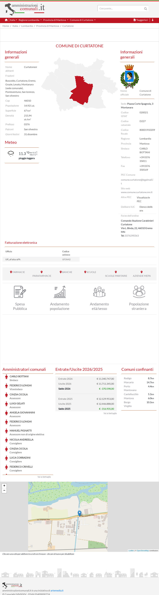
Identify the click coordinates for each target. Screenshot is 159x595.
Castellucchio (131, 394)
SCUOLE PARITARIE (116, 275)
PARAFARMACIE (41, 275)
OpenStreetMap (143, 527)
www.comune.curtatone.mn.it (136, 192)
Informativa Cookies (63, 574)
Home (5, 25)
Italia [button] (12, 19)
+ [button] (4, 462)
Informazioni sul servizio (15, 574)
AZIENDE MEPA (142, 275)
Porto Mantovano (130, 388)
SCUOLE (91, 271)
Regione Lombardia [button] (29, 19)
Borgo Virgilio (128, 404)
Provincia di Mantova (47, 25)
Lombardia (27, 25)
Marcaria (129, 382)
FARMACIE (18, 271)
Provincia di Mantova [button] (54, 19)
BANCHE (67, 271)
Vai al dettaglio (44, 453)
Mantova (129, 398)
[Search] (121, 8)
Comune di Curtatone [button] (82, 19)
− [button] (4, 467)
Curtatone (68, 25)
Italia (15, 25)
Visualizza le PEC (143, 199)
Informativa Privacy (40, 574)
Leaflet (131, 527)
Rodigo (128, 378)
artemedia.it (57, 567)
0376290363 (132, 235)
